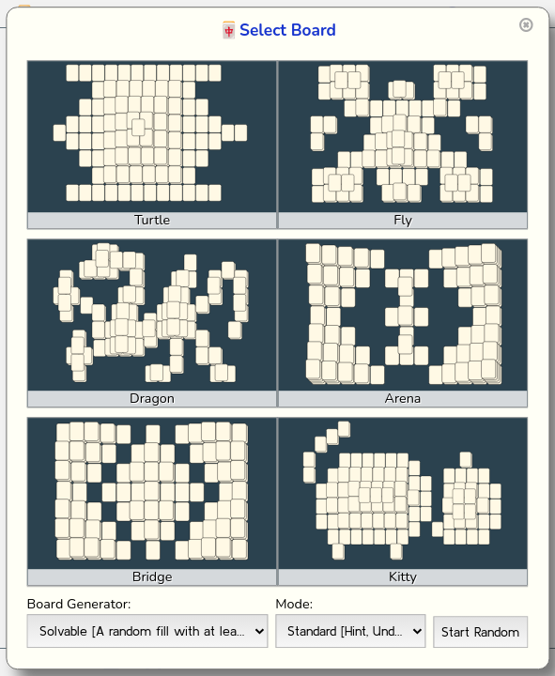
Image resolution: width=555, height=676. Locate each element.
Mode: (294, 604)
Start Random (480, 631)
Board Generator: (79, 604)
